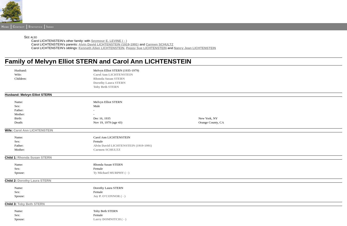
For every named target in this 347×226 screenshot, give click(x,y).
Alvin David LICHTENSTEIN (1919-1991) (109, 44)
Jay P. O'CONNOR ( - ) (109, 196)
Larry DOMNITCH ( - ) (109, 219)
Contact (18, 26)
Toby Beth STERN (106, 87)
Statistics (35, 26)
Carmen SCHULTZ (160, 44)
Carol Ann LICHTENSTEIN (113, 74)
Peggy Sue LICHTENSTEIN (146, 48)
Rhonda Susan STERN (109, 78)
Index (50, 26)
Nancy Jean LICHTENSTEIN (195, 48)
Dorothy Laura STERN (109, 82)
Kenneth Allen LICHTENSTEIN (101, 48)
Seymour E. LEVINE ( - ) (109, 41)
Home (5, 26)
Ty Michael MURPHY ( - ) (111, 172)
